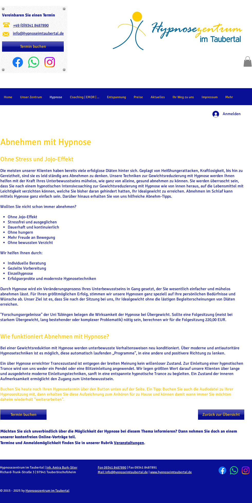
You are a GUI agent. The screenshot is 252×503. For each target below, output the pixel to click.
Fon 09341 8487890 (112, 467)
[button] (247, 61)
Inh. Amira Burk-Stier (61, 467)
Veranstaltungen (129, 442)
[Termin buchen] (33, 46)
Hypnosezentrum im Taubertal (47, 491)
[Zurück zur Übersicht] (221, 414)
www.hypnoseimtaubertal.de (171, 472)
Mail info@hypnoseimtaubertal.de (123, 472)
